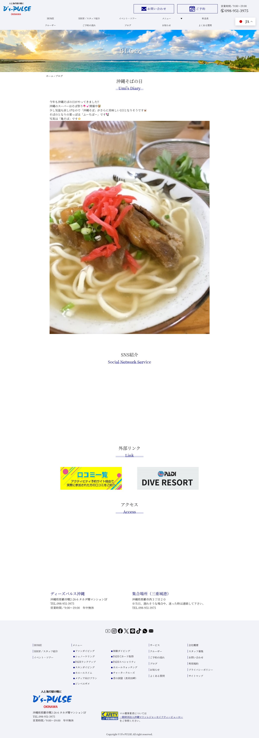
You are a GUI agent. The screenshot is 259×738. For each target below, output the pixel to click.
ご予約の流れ (88, 27)
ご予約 (195, 9)
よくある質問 (204, 27)
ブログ (127, 27)
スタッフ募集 (196, 651)
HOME (50, 20)
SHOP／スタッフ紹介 (89, 20)
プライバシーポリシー (201, 669)
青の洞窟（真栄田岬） (125, 678)
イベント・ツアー (127, 20)
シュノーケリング (85, 656)
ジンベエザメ (82, 683)
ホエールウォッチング (125, 667)
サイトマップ (196, 675)
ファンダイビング (85, 650)
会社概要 (194, 645)
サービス (155, 645)
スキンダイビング (85, 667)
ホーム (49, 78)
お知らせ (166, 27)
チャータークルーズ (124, 672)
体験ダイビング (121, 650)
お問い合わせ (151, 9)
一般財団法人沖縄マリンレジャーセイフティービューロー (151, 717)
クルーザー (50, 27)
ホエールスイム (83, 672)
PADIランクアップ (85, 661)
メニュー (171, 20)
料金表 (204, 20)
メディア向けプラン (86, 678)
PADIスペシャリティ (124, 661)
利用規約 (194, 663)
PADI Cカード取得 (123, 656)
